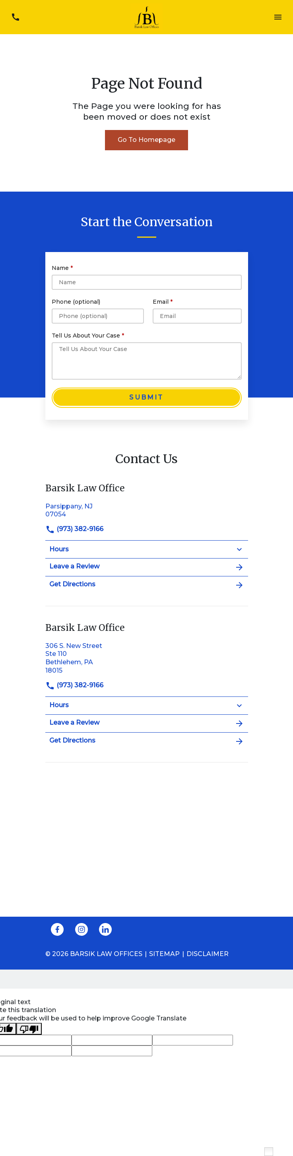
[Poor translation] (29, 1029)
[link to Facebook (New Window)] (57, 929)
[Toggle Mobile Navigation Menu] (278, 17)
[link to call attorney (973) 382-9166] (15, 17)
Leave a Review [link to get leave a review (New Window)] (146, 567)
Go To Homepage (146, 140)
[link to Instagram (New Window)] (81, 929)
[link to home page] (146, 16)
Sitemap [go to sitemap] (164, 954)
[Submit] (147, 397)
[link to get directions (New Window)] (146, 510)
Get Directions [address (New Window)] (146, 585)
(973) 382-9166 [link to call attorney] (74, 529)
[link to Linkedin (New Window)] (105, 929)
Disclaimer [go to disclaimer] (207, 954)
